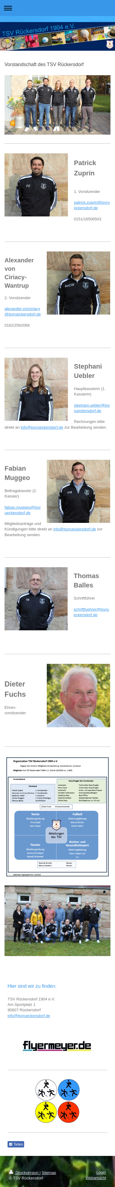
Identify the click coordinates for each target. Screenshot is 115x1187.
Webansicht (95, 1178)
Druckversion (24, 1172)
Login (101, 1172)
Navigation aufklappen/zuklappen (57, 8)
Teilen (16, 1144)
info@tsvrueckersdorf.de (42, 427)
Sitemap (49, 1172)
